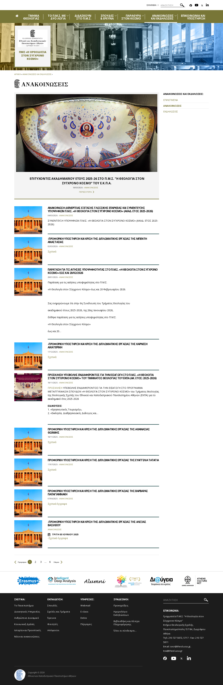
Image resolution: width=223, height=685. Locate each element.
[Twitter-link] (202, 5)
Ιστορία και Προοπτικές (27, 630)
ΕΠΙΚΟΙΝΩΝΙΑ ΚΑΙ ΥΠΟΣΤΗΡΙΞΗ (193, 17)
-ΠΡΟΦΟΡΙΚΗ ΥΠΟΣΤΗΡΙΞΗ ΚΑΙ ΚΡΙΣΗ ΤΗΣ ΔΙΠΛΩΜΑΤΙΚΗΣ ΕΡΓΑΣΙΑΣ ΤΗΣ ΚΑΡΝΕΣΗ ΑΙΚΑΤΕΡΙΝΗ (100, 345)
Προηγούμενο (23, 561)
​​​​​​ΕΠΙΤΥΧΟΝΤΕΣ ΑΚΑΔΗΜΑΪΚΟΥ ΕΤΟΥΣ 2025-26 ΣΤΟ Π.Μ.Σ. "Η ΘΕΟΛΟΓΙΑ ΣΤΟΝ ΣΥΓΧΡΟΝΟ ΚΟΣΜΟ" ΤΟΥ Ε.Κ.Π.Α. (86, 181)
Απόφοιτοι (53, 630)
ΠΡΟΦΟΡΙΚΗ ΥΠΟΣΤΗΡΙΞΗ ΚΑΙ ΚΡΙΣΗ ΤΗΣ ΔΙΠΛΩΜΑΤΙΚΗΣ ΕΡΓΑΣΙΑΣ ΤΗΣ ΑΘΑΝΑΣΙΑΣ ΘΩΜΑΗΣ (102, 430)
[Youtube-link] (196, 5)
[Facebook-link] (191, 5)
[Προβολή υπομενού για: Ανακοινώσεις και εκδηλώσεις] (176, 15)
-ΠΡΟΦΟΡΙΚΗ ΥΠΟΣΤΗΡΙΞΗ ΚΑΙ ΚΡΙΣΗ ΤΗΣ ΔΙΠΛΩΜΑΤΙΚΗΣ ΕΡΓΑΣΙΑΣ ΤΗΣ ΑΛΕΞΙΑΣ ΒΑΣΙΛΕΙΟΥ (100, 523)
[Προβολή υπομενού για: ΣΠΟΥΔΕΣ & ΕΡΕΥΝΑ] (116, 15)
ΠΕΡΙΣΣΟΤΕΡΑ (86, 192)
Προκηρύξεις (121, 605)
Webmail (85, 605)
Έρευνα (51, 617)
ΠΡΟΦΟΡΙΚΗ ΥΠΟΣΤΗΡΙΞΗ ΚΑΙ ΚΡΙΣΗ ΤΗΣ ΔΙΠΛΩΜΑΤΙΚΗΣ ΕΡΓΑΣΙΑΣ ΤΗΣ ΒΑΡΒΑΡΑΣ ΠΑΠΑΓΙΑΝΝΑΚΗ (101, 492)
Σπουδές (52, 605)
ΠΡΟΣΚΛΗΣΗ (55, 391)
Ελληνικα (151, 5)
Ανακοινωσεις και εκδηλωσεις (36, 74)
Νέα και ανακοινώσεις (26, 636)
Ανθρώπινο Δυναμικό (26, 617)
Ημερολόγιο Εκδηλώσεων (121, 613)
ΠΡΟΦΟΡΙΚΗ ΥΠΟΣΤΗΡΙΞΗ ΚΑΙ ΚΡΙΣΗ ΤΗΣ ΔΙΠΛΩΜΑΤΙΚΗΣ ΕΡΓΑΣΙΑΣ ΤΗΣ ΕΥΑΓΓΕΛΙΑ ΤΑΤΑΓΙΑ (100, 461)
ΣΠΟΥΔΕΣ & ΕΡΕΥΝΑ (107, 17)
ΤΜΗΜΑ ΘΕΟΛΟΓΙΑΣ (31, 17)
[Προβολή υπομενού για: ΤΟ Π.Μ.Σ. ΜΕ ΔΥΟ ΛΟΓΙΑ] (68, 15)
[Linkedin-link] (207, 5)
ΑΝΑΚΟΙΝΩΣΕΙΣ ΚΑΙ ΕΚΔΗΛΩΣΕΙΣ (162, 17)
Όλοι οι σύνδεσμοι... (125, 630)
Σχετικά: (52, 357)
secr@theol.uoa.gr (180, 646)
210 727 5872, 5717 (178, 637)
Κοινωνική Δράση (24, 624)
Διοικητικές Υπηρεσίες (27, 611)
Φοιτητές (52, 624)
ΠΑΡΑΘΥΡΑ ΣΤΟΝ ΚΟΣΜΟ (131, 17)
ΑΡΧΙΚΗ (17, 74)
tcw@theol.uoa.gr (172, 650)
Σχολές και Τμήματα (58, 611)
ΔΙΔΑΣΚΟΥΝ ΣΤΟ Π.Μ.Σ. (83, 17)
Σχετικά (52, 251)
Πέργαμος (86, 624)
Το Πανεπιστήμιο (24, 605)
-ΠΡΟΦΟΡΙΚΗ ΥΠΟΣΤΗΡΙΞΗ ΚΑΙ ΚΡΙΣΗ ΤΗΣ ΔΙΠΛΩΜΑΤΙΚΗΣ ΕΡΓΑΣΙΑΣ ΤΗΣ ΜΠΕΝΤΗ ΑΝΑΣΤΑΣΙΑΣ (100, 240)
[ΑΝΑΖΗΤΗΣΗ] (173, 5)
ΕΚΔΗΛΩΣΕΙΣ (170, 111)
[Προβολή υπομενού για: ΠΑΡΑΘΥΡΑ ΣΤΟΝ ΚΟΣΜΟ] (143, 15)
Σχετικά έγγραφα (57, 503)
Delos (83, 617)
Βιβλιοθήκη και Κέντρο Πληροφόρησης (127, 623)
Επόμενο (67, 561)
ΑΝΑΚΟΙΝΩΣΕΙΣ (172, 105)
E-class (84, 611)
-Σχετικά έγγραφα (58, 538)
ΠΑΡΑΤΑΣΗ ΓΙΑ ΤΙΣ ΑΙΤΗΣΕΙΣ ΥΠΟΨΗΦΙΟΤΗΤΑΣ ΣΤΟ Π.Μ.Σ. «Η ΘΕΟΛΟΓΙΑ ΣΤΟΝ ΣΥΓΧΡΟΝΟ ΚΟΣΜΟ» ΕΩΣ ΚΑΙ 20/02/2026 (98, 271)
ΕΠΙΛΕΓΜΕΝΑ (170, 100)
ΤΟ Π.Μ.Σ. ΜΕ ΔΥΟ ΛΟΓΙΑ (57, 17)
